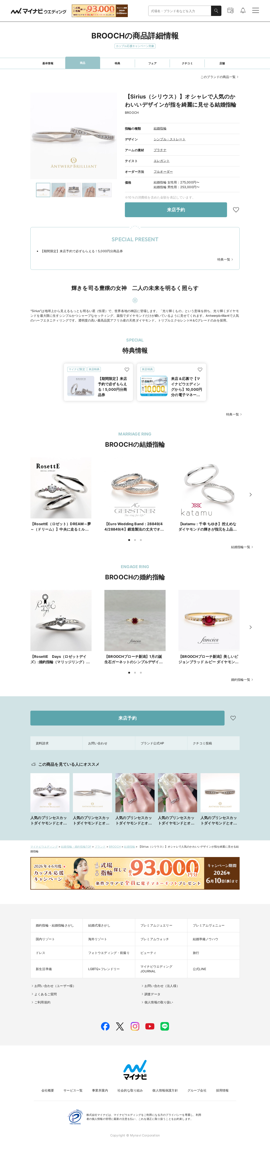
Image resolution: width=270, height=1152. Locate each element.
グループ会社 (197, 1090)
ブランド (100, 846)
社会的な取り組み (130, 1090)
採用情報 (222, 1090)
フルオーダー (163, 171)
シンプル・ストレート (170, 139)
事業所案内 (100, 1090)
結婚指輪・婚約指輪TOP (76, 846)
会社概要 (47, 1090)
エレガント (162, 161)
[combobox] (180, 11)
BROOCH (115, 846)
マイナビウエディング (44, 846)
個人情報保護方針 (165, 1090)
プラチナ (160, 150)
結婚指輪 (160, 128)
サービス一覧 (73, 1090)
